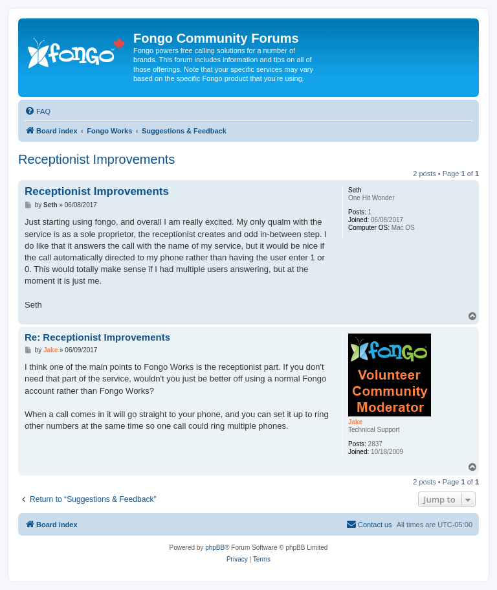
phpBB (215, 547)
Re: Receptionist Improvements (97, 337)
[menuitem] (37, 111)
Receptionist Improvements (96, 159)
